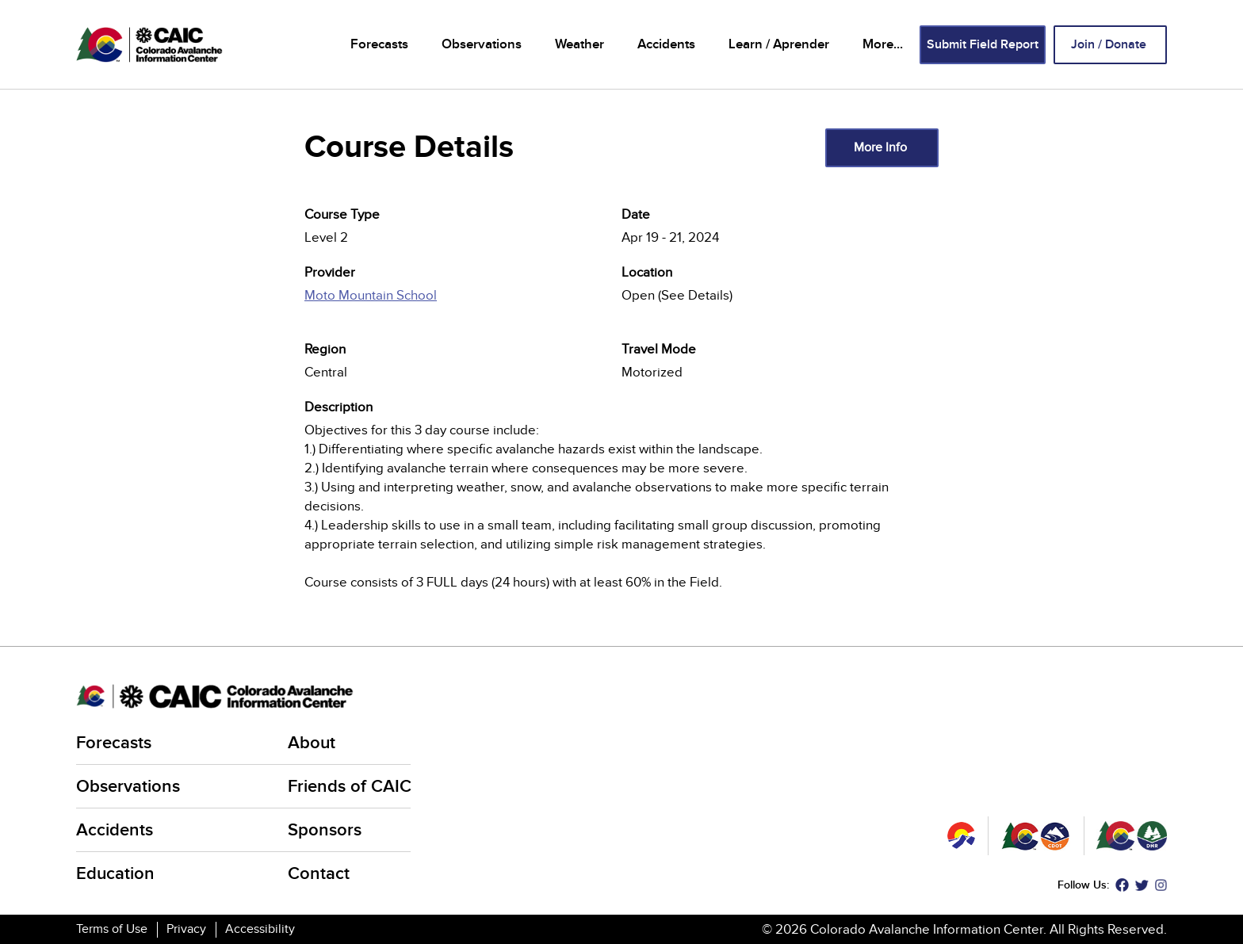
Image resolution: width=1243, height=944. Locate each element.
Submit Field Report (982, 44)
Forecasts (379, 44)
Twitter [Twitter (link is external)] (1142, 885)
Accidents (666, 44)
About (311, 743)
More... (882, 44)
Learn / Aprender (779, 44)
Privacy (186, 929)
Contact (319, 874)
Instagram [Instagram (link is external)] (1161, 885)
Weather (579, 44)
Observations (482, 44)
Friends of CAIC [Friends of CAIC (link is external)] (351, 786)
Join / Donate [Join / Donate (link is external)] (1110, 44)
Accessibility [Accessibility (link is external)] (261, 929)
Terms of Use (111, 929)
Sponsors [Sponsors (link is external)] (326, 830)
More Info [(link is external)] (881, 147)
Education (115, 874)
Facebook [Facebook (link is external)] (1122, 885)
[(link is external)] (463, 304)
